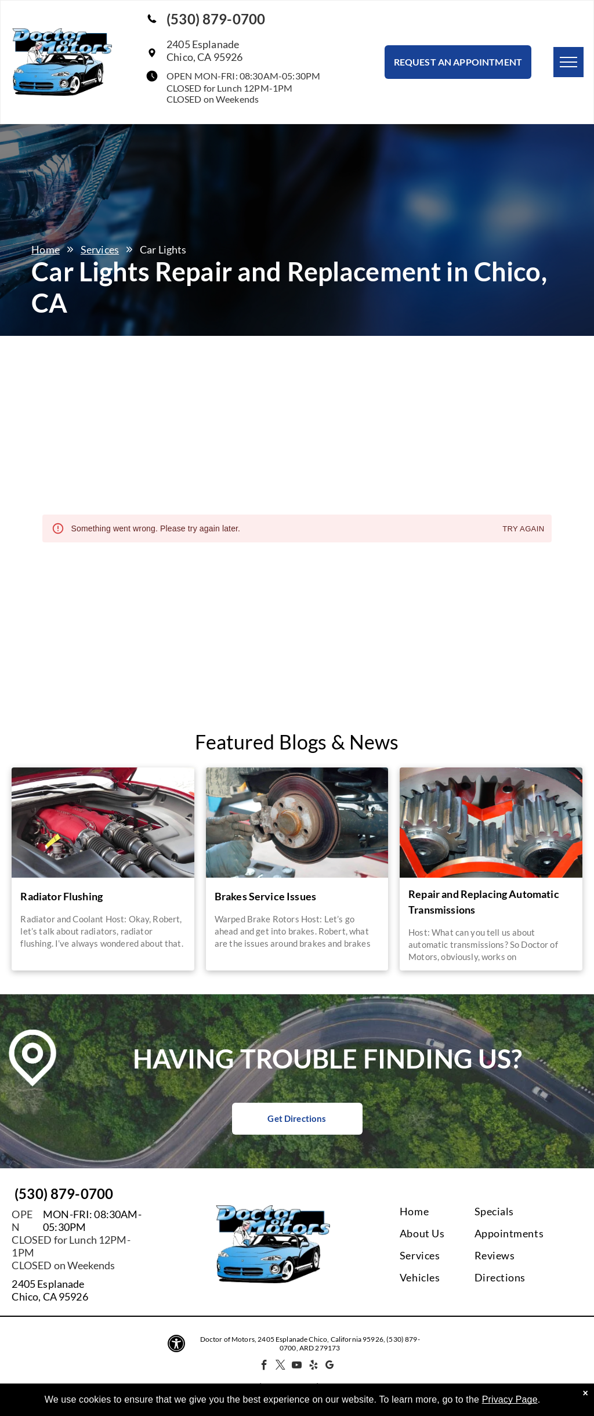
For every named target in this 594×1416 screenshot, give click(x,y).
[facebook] (264, 1366)
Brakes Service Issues (265, 896)
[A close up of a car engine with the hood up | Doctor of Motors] (103, 822)
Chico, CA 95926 (50, 1296)
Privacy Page (510, 1399)
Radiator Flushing (61, 896)
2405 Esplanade (48, 1283)
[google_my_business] (330, 1366)
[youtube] (297, 1366)
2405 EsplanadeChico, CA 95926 (204, 50)
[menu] (568, 62)
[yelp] (313, 1366)
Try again (523, 529)
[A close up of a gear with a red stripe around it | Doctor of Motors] (491, 822)
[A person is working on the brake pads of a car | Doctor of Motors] (297, 822)
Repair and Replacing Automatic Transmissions (483, 902)
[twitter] (280, 1366)
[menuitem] (447, 1211)
